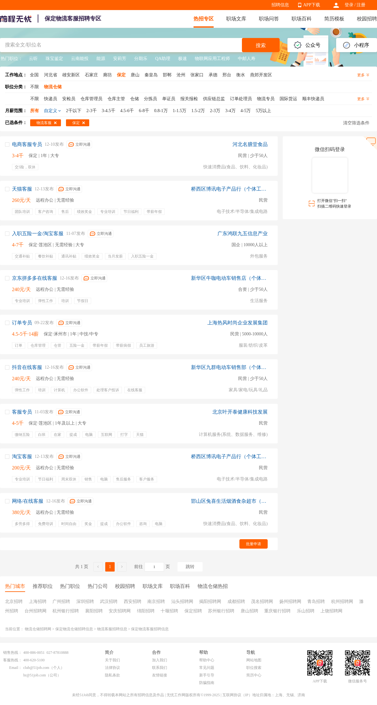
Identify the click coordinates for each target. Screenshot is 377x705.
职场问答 (269, 18)
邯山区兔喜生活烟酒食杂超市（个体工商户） (229, 501)
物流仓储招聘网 (38, 629)
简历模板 (334, 18)
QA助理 (162, 58)
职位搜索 (253, 667)
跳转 (190, 566)
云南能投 (80, 58)
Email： (15, 667)
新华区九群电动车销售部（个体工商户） (229, 367)
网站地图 (253, 660)
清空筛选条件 (356, 123)
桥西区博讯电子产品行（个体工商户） (229, 189)
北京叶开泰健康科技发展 (240, 412)
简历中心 (253, 675)
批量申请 (253, 544)
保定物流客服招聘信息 (150, 629)
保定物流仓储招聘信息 (74, 629)
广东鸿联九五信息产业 (242, 233)
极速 (182, 58)
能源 (100, 58)
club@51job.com (36, 667)
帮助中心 (206, 660)
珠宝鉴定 (54, 58)
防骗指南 (206, 683)
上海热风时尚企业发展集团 (237, 322)
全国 (34, 75)
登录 (349, 5)
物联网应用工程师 (212, 58)
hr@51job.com (34, 675)
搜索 (261, 45)
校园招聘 (367, 18)
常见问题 (206, 667)
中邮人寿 (246, 58)
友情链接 (159, 675)
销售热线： (12, 652)
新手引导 (206, 675)
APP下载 (311, 5)
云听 (33, 58)
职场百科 (302, 18)
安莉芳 (119, 58)
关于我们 (112, 660)
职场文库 (236, 18)
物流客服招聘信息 (112, 629)
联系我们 (159, 667)
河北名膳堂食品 (250, 144)
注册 (361, 5)
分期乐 (140, 58)
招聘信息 (280, 5)
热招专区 (204, 18)
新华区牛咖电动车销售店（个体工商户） (229, 278)
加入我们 (159, 660)
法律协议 (112, 667)
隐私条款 (112, 675)
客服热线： (12, 660)
